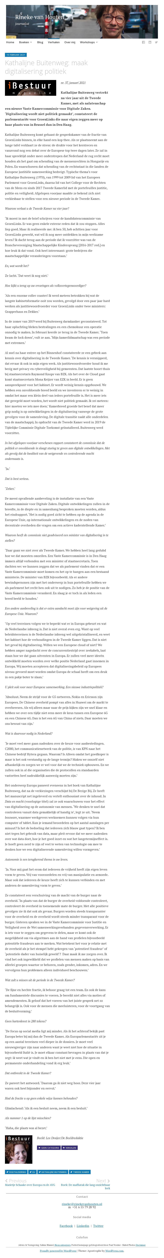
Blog (40, 42)
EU (34, 1172)
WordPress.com (114, 1251)
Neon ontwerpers (63, 1245)
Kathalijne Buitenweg (54, 1172)
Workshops (87, 42)
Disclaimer (141, 1245)
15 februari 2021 (16, 54)
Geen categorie (50, 1148)
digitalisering (17, 1172)
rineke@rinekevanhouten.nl (82, 1204)
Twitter (98, 1226)
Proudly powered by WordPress (58, 1251)
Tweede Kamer (81, 1172)
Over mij (69, 42)
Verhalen (54, 42)
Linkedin (83, 1226)
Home (10, 42)
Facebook (66, 1226)
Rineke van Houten (39, 17)
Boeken (24, 42)
